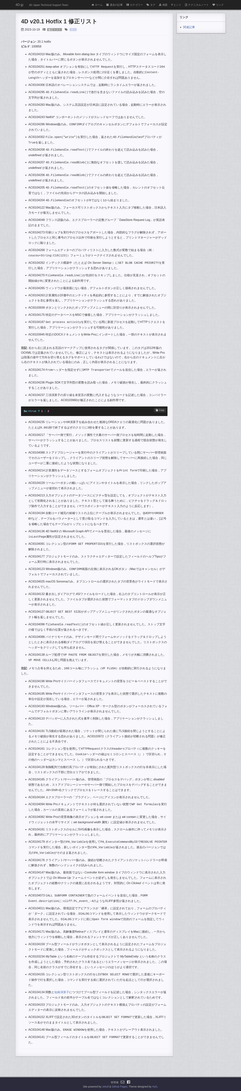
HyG (154, 1086)
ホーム (97, 4)
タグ (150, 4)
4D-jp (19, 5)
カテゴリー (134, 4)
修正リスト (54, 29)
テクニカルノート (197, 4)
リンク (218, 4)
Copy (160, 410)
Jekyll (105, 1086)
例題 (163, 4)
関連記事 (189, 27)
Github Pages (120, 1086)
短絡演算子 (61, 991)
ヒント (176, 4)
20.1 (73, 29)
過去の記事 (114, 4)
